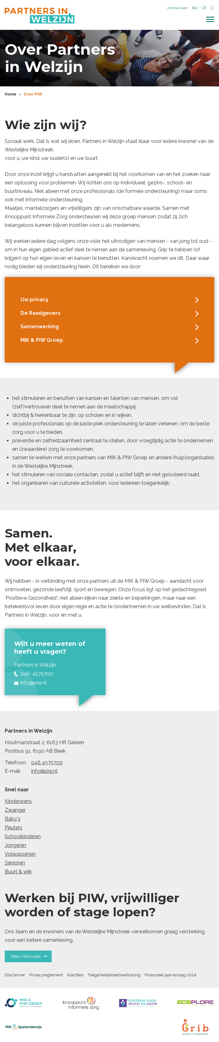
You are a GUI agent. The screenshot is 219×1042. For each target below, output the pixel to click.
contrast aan (177, 8)
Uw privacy (109, 300)
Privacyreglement (46, 975)
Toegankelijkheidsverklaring (114, 975)
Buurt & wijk (18, 872)
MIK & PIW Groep (109, 340)
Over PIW (33, 94)
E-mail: (13, 771)
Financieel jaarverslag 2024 (170, 975)
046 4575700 (47, 763)
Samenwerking (109, 327)
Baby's (12, 819)
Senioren (15, 863)
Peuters (13, 828)
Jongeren (15, 845)
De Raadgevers (109, 313)
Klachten (75, 975)
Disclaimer (15, 975)
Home (10, 94)
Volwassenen (20, 854)
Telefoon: (15, 763)
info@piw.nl (44, 771)
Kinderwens (18, 801)
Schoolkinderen (23, 836)
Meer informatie (29, 956)
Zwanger (15, 810)
